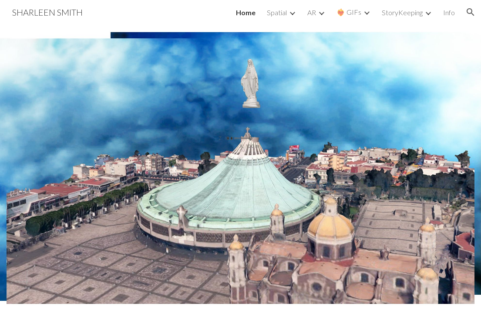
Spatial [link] (277, 12)
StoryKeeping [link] (402, 12)
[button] (470, 12)
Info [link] (449, 12)
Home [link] (246, 12)
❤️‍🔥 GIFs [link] (348, 12)
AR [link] (311, 12)
